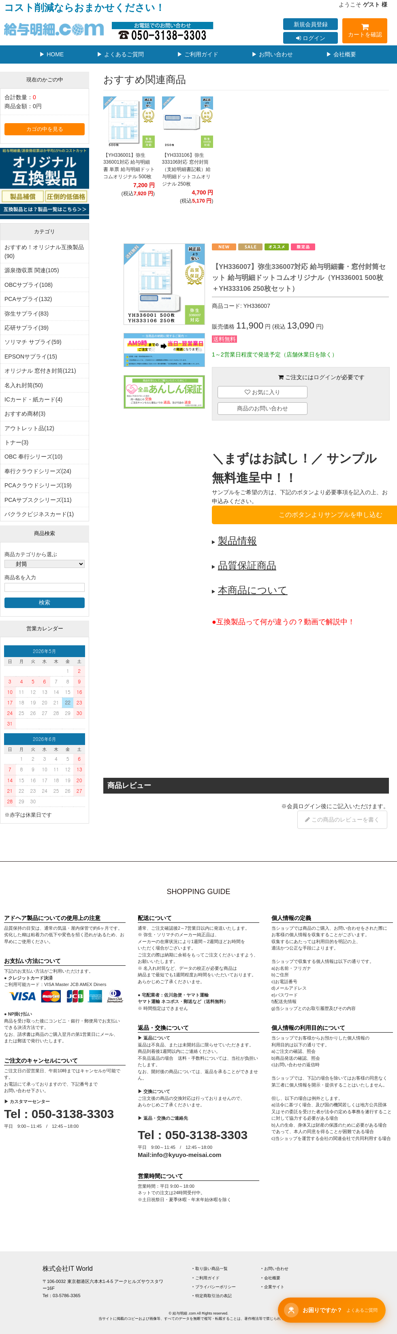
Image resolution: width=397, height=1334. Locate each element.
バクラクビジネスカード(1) (39, 514)
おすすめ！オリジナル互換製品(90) (44, 251)
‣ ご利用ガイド (206, 1278)
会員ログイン (304, 806)
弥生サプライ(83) (26, 313)
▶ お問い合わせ (272, 54)
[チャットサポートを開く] (332, 1310)
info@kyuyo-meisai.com (186, 1154)
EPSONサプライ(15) (30, 356)
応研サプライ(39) (26, 327)
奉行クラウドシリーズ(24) (37, 471)
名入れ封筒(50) (23, 385)
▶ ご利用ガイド (197, 54)
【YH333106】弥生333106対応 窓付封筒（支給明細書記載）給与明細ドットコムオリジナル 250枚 (186, 169)
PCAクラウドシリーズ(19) (38, 485)
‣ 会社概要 (270, 1278)
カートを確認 (364, 32)
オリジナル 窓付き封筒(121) (40, 370)
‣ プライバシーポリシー (214, 1287)
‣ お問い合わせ (274, 1268)
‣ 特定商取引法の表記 (212, 1295)
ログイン (310, 38)
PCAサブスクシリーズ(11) (38, 500)
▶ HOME (51, 54)
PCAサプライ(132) (28, 299)
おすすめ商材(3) (24, 413)
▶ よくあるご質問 (120, 54)
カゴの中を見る (44, 129)
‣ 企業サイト (272, 1287)
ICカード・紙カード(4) (33, 399)
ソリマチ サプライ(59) (33, 342)
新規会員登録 (311, 24)
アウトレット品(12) (29, 428)
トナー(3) (16, 442)
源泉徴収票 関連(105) (31, 270)
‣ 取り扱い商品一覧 (210, 1268)
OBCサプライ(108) (28, 285)
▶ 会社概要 (341, 54)
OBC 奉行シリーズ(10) (33, 456)
